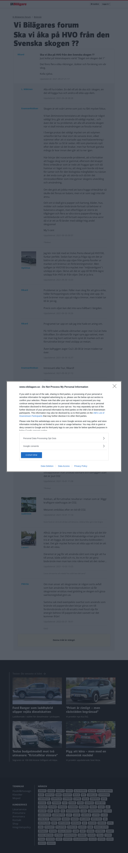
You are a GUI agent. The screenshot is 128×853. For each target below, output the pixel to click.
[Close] (115, 387)
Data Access (64, 466)
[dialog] (64, 426)
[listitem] (64, 438)
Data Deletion (47, 466)
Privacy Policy (80, 466)
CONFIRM (35, 455)
